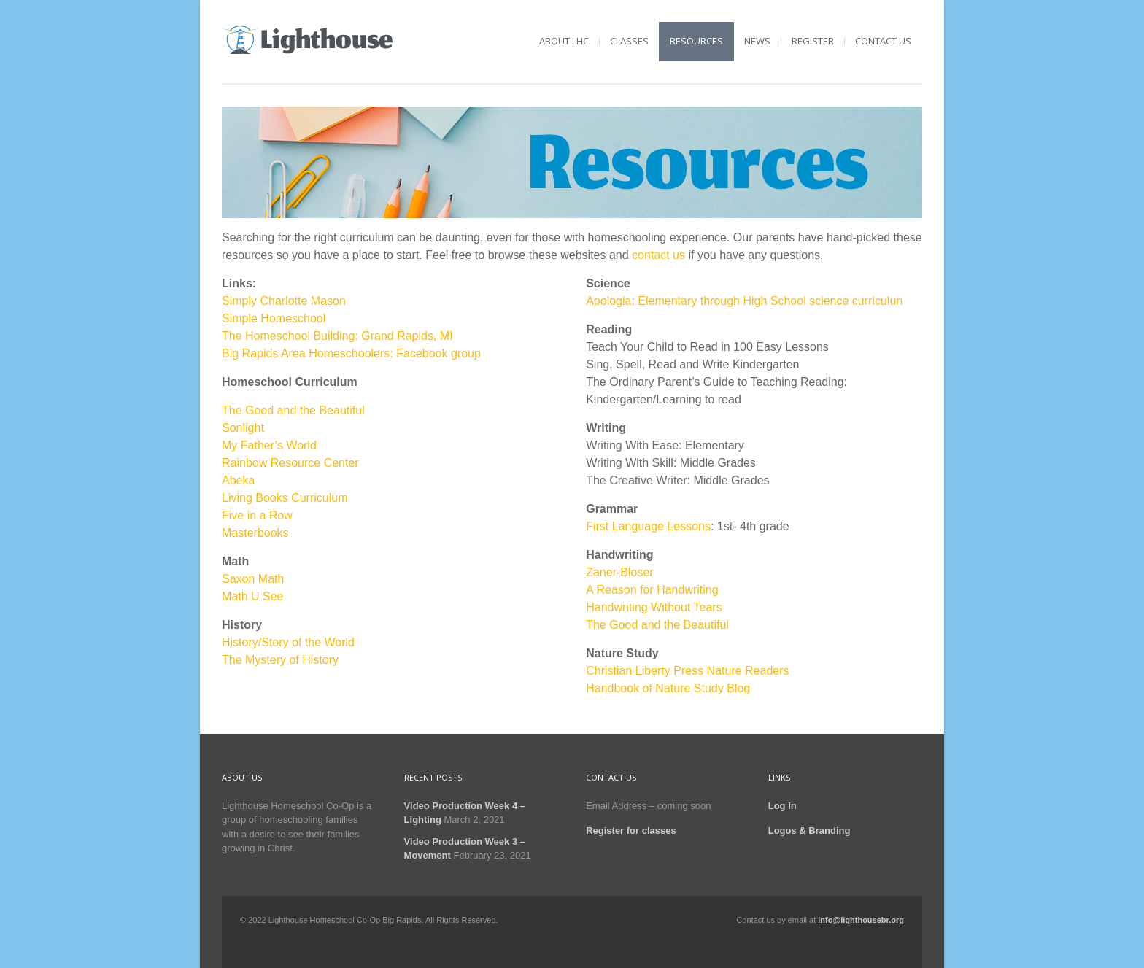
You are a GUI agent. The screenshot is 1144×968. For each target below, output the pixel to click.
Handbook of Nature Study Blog (668, 688)
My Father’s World (269, 445)
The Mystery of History (280, 660)
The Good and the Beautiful (293, 410)
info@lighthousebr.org (861, 919)
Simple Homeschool (273, 318)
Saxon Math (253, 579)
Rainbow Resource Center (290, 463)
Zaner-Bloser (619, 572)
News (757, 40)
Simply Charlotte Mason (284, 301)
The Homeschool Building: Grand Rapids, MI (337, 336)
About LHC (564, 40)
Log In (782, 805)
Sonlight (243, 428)
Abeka (238, 480)
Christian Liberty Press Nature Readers (687, 671)
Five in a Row (257, 515)
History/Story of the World (288, 642)
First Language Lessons (648, 526)
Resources (696, 40)
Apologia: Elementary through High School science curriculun (744, 301)
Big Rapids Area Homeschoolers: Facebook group (351, 353)
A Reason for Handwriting (652, 590)
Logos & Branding (809, 830)
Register (813, 40)
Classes (629, 40)
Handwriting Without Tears (654, 607)
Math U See (252, 596)
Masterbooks (255, 533)
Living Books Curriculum (285, 498)
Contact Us (883, 40)
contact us (658, 255)
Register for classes (631, 830)
